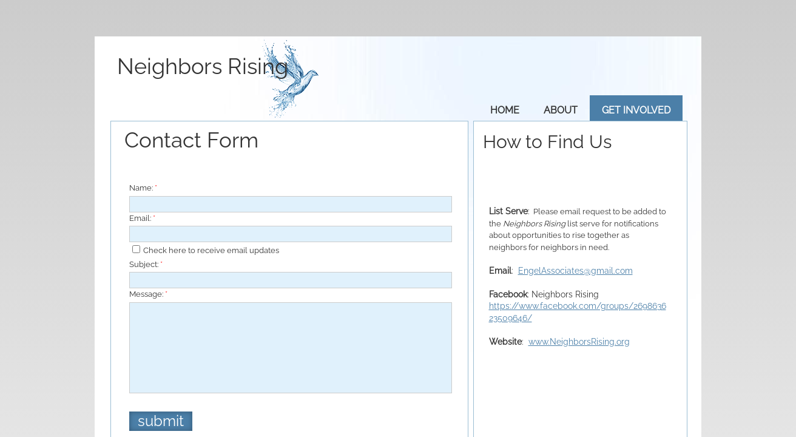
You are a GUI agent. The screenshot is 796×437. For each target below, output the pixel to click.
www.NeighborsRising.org (579, 342)
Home (504, 110)
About (561, 110)
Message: (148, 294)
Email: (142, 218)
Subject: (146, 264)
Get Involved (636, 110)
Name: (143, 187)
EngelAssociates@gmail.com (575, 271)
